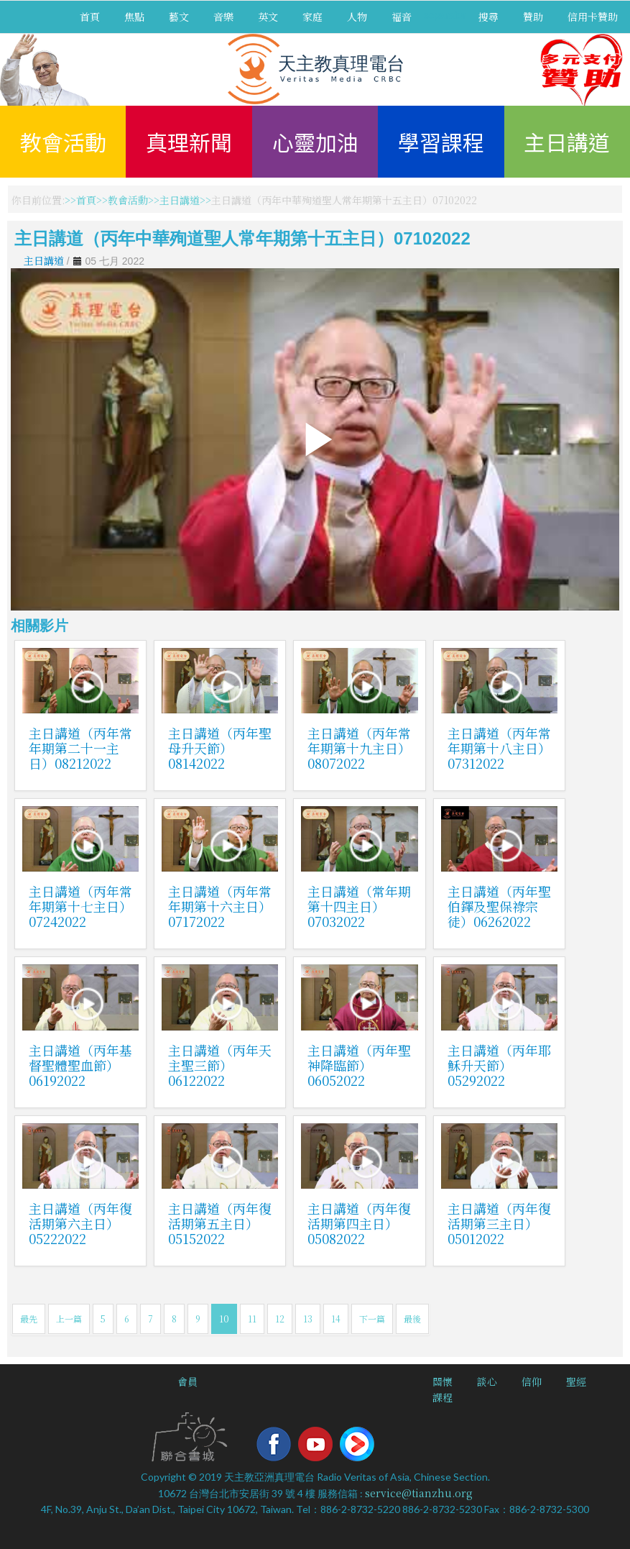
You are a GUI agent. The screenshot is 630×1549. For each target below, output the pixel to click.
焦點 (134, 16)
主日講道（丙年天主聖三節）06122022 (220, 1065)
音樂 (223, 16)
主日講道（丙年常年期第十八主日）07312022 (499, 747)
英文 (268, 16)
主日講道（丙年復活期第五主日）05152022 (220, 1223)
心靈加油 (315, 141)
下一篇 (372, 1318)
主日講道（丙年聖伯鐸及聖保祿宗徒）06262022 (499, 906)
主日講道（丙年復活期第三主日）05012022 (499, 1223)
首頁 (90, 16)
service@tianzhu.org (419, 1493)
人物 (357, 16)
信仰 (532, 1381)
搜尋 (488, 16)
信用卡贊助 (593, 16)
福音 (402, 16)
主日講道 (567, 141)
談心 (487, 1381)
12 (279, 1318)
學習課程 (441, 141)
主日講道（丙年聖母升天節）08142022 (220, 747)
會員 (187, 1381)
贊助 (533, 16)
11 (252, 1318)
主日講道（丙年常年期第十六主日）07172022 (220, 906)
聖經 (576, 1381)
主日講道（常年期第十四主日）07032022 (359, 906)
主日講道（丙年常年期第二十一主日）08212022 (80, 747)
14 (336, 1318)
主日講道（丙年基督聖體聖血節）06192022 (80, 1065)
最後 (412, 1318)
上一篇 (69, 1318)
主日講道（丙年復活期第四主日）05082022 (359, 1223)
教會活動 (63, 141)
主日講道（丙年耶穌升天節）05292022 (499, 1065)
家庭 (312, 16)
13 (307, 1318)
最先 (28, 1318)
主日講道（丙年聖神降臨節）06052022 (359, 1065)
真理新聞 (189, 141)
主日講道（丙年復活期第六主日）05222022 (80, 1223)
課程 (442, 1397)
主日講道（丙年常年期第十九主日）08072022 (359, 747)
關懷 (442, 1381)
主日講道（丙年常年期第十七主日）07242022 (80, 906)
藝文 (179, 16)
